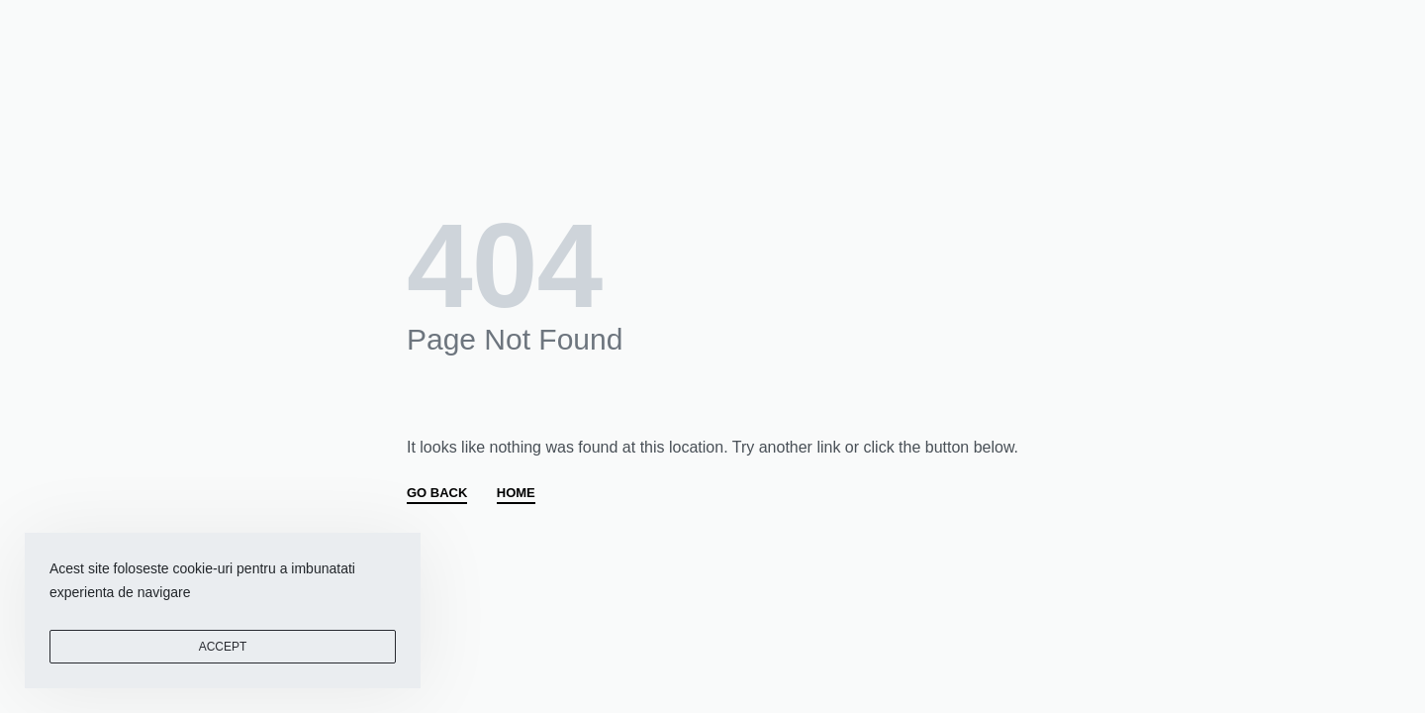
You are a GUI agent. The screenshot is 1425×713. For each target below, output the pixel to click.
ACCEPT (223, 647)
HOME (516, 493)
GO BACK (437, 493)
